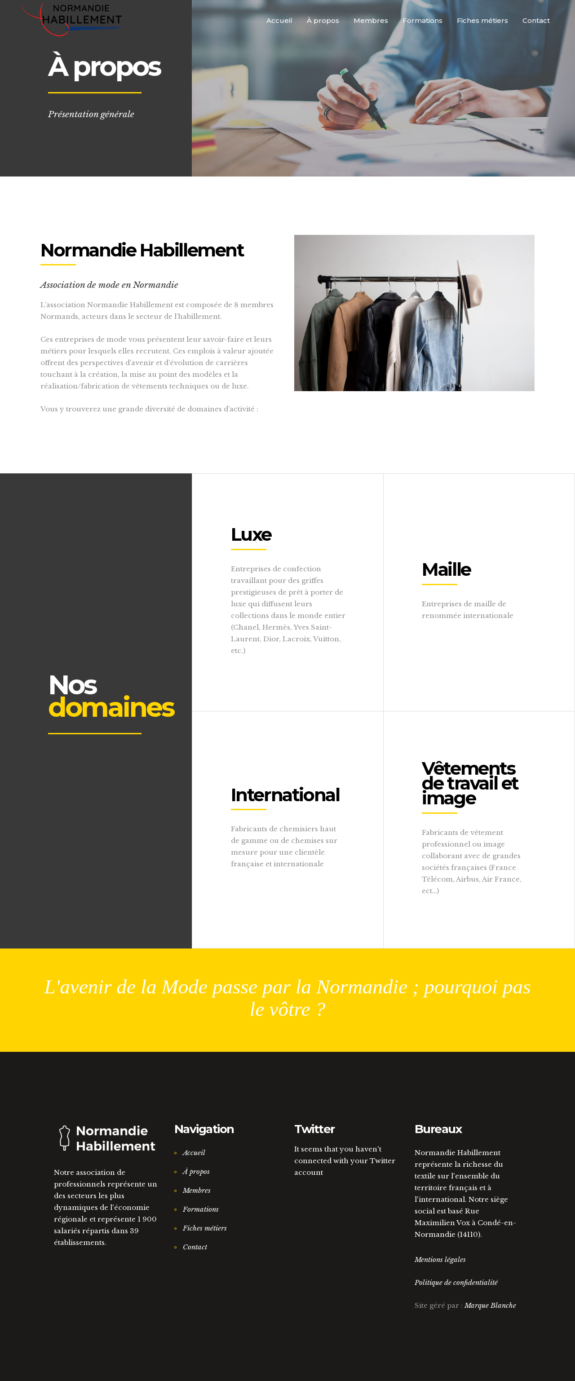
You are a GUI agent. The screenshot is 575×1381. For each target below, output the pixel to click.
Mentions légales (440, 1259)
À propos (196, 1171)
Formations (201, 1209)
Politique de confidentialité (456, 1282)
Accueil (194, 1152)
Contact (195, 1247)
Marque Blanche (490, 1305)
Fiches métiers (205, 1228)
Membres (197, 1190)
